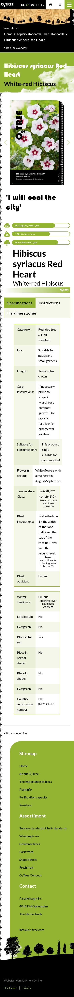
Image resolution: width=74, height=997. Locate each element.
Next (68, 142)
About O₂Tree (29, 774)
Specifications (19, 302)
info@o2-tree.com (31, 930)
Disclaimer (10, 988)
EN (27, 4)
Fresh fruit (26, 867)
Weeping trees (29, 836)
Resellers (25, 805)
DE (32, 4)
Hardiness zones (22, 313)
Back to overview (15, 47)
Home (8, 34)
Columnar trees (29, 844)
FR (37, 4)
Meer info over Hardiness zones (48, 503)
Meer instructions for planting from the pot (48, 562)
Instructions (49, 302)
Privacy (26, 988)
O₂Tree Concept (30, 875)
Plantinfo (25, 789)
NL (22, 4)
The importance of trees (35, 781)
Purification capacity (33, 797)
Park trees (26, 852)
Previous (5, 142)
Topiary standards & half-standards (40, 34)
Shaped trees (28, 859)
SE (42, 4)
